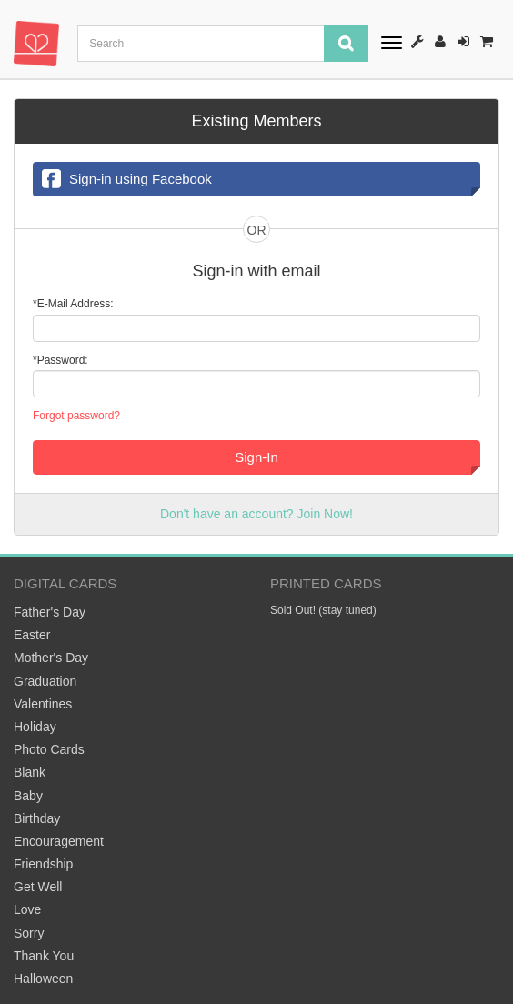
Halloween (43, 978)
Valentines (43, 704)
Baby (28, 795)
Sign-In (463, 41)
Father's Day (50, 612)
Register (440, 41)
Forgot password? (76, 415)
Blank (29, 772)
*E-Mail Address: (73, 303)
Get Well (38, 886)
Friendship (43, 864)
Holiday (35, 726)
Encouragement (59, 841)
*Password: (60, 360)
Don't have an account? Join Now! (256, 514)
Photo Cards (49, 749)
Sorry (29, 933)
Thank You (44, 956)
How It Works (417, 41)
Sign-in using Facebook (127, 179)
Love (27, 909)
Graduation (45, 681)
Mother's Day (51, 657)
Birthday (37, 818)
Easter (32, 635)
